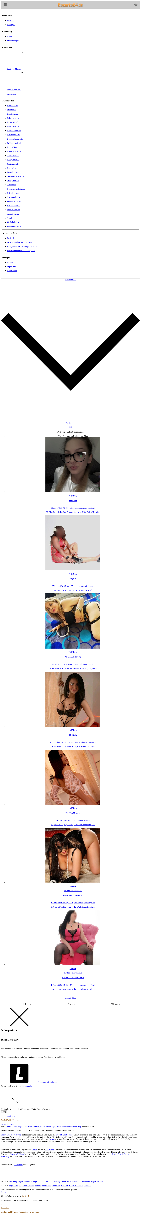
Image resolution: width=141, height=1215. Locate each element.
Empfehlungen (13, 40)
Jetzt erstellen (27, 1086)
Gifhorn (27, 1181)
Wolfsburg (13, 1181)
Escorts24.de (12, 147)
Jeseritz (100, 1181)
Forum (9, 36)
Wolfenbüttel (75, 1181)
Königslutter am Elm (39, 1181)
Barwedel (64, 1185)
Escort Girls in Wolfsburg (11, 1135)
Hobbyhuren (22, 246)
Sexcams (71, 1004)
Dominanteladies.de (15, 139)
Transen (36, 1126)
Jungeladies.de (13, 164)
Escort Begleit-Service (64, 1135)
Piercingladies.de (14, 201)
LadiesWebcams (32, 90)
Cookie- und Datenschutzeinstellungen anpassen (20, 1212)
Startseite (10, 20)
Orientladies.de (13, 193)
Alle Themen (26, 1004)
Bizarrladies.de (13, 122)
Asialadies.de (12, 106)
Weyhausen (13, 1185)
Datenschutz (12, 271)
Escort (51, 1139)
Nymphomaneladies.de (16, 189)
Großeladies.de (13, 156)
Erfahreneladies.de (14, 143)
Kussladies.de (12, 168)
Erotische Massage (47, 1126)
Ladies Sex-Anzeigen (14, 1126)
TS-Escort (50, 1150)
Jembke (38, 1185)
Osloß (31, 1185)
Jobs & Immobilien (21, 251)
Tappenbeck (23, 1185)
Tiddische (56, 1185)
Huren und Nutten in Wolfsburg (68, 1126)
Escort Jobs (18, 1165)
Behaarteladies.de (14, 118)
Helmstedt (65, 1181)
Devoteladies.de (13, 135)
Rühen (71, 1185)
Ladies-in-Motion (33, 69)
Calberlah (79, 1185)
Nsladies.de (11, 185)
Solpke (93, 1181)
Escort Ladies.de (7, 1124)
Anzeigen (11, 25)
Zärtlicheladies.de (14, 226)
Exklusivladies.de (14, 151)
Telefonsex (11, 94)
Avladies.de (11, 110)
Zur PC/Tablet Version (9, 1120)
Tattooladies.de (13, 214)
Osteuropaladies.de (14, 197)
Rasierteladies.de (13, 206)
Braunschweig (54, 1181)
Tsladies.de (11, 218)
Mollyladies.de (13, 181)
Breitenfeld (85, 1181)
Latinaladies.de (13, 172)
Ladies (3, 1192)
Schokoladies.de (13, 210)
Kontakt (10, 262)
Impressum (11, 266)
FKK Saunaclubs (19, 242)
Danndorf (87, 1185)
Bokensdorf (46, 1185)
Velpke (20, 1181)
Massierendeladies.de (15, 176)
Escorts (29, 1126)
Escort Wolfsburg (17, 1154)
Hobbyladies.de (13, 160)
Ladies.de (11, 238)
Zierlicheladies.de (14, 222)
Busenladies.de (13, 126)
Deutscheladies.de (14, 131)
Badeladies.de (12, 114)
